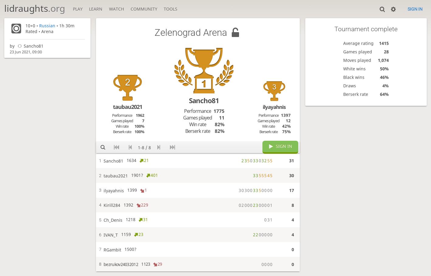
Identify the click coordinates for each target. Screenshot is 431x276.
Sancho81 (29, 46)
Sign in (415, 9)
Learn (95, 9)
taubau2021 (127, 106)
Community (144, 9)
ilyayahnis (274, 106)
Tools (170, 9)
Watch (116, 9)
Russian (47, 26)
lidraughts (34, 8)
